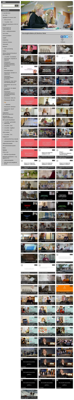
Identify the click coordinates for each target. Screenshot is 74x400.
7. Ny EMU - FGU (8, 22)
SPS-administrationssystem (9, 145)
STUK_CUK (5, 152)
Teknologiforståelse (8, 70)
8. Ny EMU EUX (6, 13)
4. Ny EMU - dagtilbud (9, 127)
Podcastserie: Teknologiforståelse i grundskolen (9, 78)
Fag (5, 102)
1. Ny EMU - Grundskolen (10, 56)
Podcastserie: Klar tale (9, 100)
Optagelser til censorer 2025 (9, 17)
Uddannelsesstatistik (7, 143)
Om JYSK (5, 15)
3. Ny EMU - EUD (8, 125)
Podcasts (63, 42)
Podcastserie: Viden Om (9, 97)
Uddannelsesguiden (8, 160)
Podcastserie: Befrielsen (9, 106)
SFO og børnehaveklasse (9, 119)
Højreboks (7, 104)
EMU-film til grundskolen (10, 154)
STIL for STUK (7, 19)
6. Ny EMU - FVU (8, 134)
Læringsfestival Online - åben (11, 141)
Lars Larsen (5, 33)
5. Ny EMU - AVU (8, 130)
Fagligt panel (6, 136)
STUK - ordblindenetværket (9, 31)
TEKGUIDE (5, 44)
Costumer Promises (7, 42)
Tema (5, 68)
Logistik (4, 37)
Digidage (5, 150)
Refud (4, 147)
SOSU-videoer (6, 132)
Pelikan (4, 51)
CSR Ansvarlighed (7, 35)
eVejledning (5, 40)
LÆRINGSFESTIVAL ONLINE (11, 139)
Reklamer (5, 46)
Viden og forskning (8, 48)
